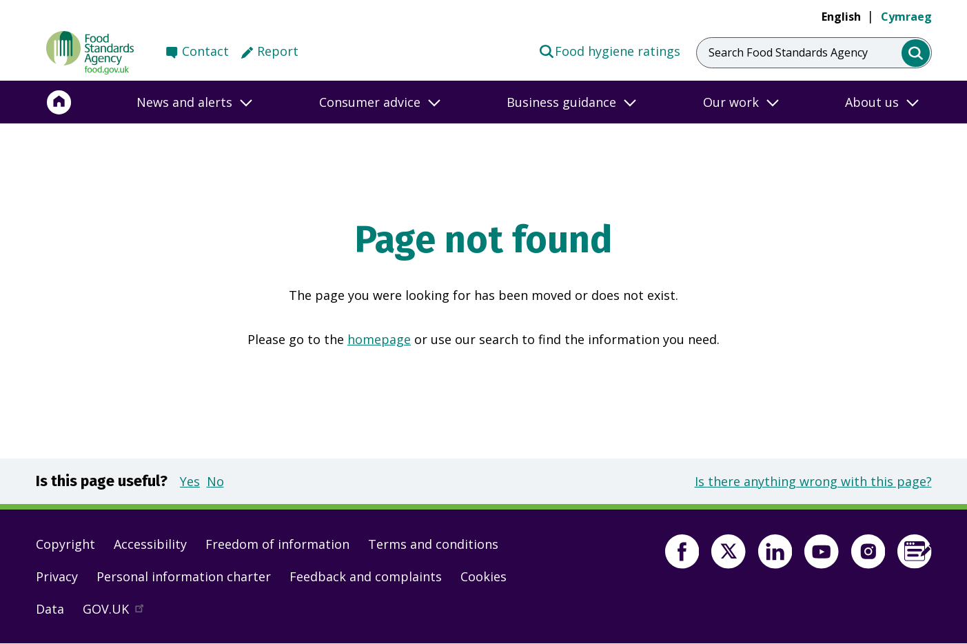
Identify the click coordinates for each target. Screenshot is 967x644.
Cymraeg (906, 16)
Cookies (483, 576)
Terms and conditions (433, 544)
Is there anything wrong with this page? (813, 481)
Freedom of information (277, 544)
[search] (916, 53)
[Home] (59, 102)
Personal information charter (183, 576)
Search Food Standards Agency (788, 52)
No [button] (215, 481)
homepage (379, 339)
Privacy (57, 576)
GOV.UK (119, 612)
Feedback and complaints (365, 576)
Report (277, 51)
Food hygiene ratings (609, 50)
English (841, 16)
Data (50, 609)
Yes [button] (190, 481)
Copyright (65, 544)
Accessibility (150, 544)
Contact (205, 51)
